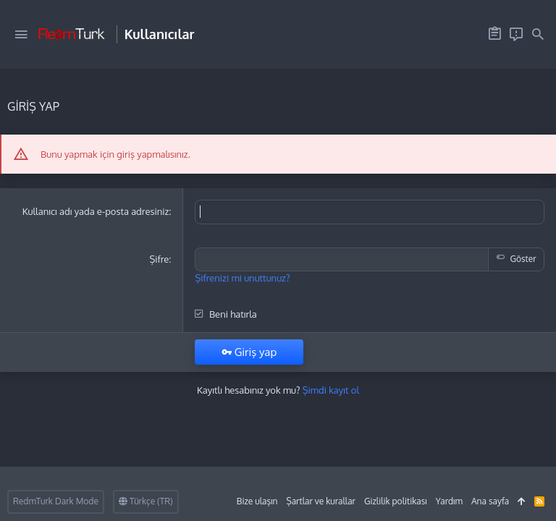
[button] (21, 35)
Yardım (449, 501)
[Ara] (538, 35)
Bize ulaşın (257, 501)
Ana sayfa (490, 501)
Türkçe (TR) (146, 501)
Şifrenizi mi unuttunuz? (242, 276)
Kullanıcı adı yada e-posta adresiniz (95, 211)
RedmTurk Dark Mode (55, 501)
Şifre (159, 258)
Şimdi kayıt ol (331, 388)
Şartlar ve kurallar (320, 501)
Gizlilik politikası (395, 501)
